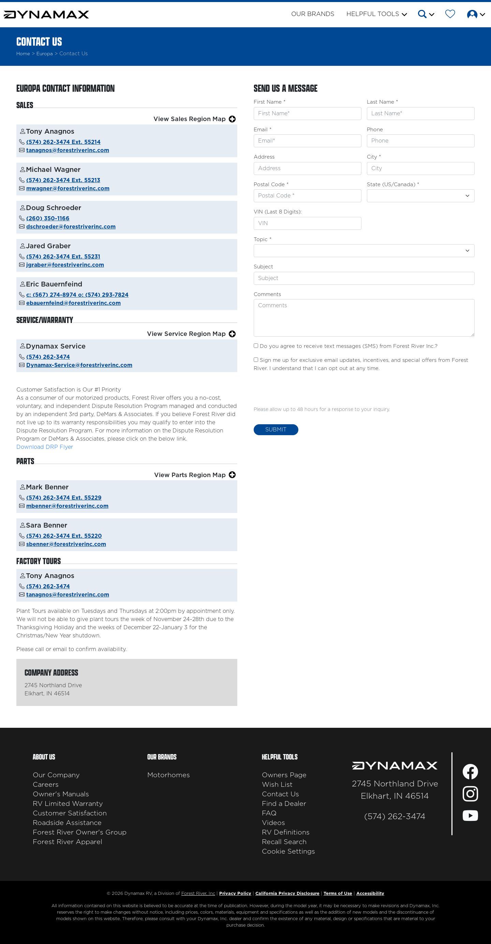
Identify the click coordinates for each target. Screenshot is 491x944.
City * (374, 157)
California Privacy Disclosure (287, 893)
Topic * (262, 239)
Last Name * (382, 102)
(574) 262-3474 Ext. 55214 (63, 142)
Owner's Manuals (61, 794)
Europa (44, 53)
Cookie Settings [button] (288, 851)
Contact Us (280, 794)
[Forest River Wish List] (450, 15)
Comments (267, 294)
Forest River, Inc (198, 893)
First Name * (269, 102)
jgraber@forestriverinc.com (65, 265)
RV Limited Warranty (68, 803)
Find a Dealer (284, 803)
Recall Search (284, 842)
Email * (262, 129)
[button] (425, 15)
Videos (273, 823)
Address (264, 157)
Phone (375, 129)
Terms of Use (338, 893)
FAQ (269, 813)
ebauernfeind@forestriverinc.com (73, 303)
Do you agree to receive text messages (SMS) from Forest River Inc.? (348, 346)
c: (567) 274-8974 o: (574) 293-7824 (77, 295)
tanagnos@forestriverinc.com (67, 150)
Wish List (277, 784)
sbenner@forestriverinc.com (66, 544)
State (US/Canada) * (393, 184)
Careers (46, 784)
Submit (275, 429)
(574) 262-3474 (48, 357)
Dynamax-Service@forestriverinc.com (79, 365)
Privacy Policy (235, 893)
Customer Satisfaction (70, 813)
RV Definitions (286, 832)
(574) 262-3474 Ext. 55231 (63, 257)
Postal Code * (271, 184)
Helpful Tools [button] (372, 14)
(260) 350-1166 (48, 218)
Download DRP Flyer (44, 447)
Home (23, 53)
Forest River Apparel (67, 842)
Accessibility (370, 893)
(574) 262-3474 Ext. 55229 (64, 498)
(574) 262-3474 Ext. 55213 (63, 180)
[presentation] (305, 391)
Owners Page (284, 775)
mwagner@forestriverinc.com (67, 188)
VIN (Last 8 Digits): (278, 212)
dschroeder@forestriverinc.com (71, 227)
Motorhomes (168, 775)
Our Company (56, 775)
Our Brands (312, 14)
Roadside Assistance (67, 823)
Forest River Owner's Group (80, 832)
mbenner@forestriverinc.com (67, 506)
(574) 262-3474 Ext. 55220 (64, 536)
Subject (263, 266)
